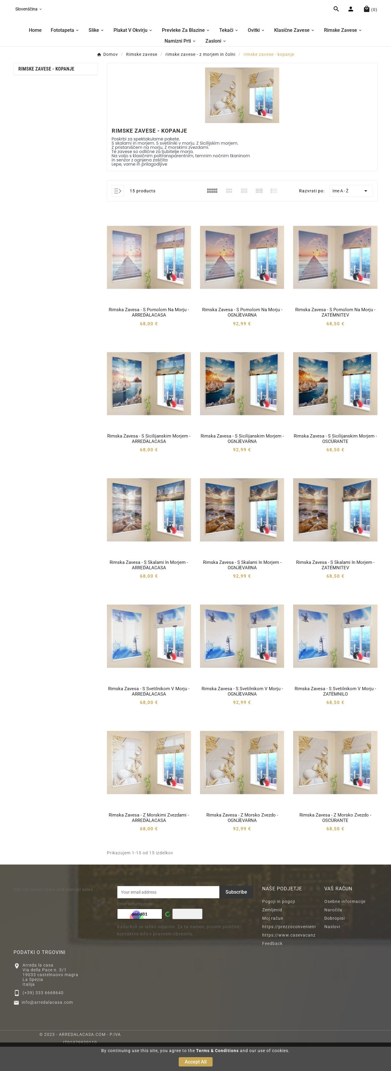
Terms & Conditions (217, 1050)
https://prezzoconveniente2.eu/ (296, 951)
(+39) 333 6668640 (43, 1017)
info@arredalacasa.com (47, 1026)
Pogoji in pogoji (278, 925)
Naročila (333, 934)
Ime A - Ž (350, 215)
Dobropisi (334, 942)
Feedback (272, 967)
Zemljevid (272, 934)
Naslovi (332, 951)
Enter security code (135, 928)
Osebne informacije (344, 925)
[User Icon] (351, 22)
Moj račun (272, 942)
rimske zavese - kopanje (46, 93)
